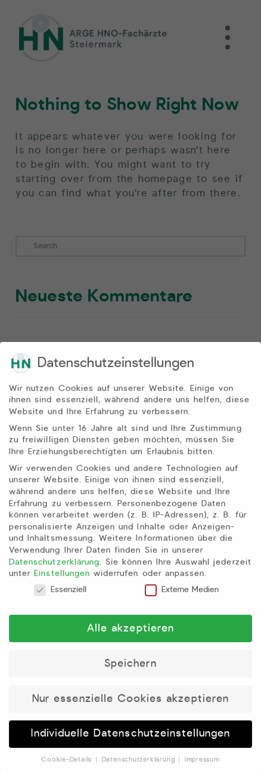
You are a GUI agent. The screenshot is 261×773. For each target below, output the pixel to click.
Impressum (202, 769)
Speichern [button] (130, 672)
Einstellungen (62, 582)
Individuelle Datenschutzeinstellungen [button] (131, 742)
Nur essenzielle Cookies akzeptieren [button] (130, 707)
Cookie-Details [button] (68, 769)
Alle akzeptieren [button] (130, 637)
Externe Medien (182, 598)
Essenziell (60, 598)
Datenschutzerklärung (54, 570)
